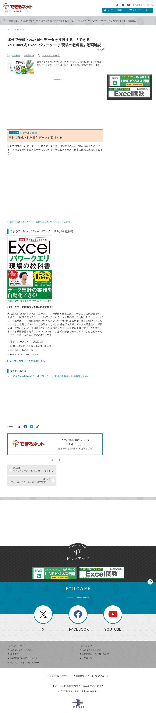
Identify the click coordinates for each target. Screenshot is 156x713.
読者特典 (28, 20)
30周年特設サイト (17, 643)
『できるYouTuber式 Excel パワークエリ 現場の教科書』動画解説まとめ (49, 376)
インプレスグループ (98, 665)
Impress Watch (90, 680)
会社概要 (79, 665)
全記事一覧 (86, 647)
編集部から (14, 20)
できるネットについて (143, 5)
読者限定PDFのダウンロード (22, 647)
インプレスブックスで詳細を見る (27, 361)
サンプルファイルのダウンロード (24, 652)
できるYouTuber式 (51, 55)
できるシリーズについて (20, 639)
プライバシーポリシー (58, 665)
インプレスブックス (68, 680)
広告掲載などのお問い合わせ (94, 643)
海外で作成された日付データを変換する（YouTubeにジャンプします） (40, 222)
